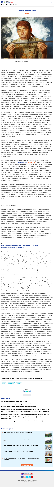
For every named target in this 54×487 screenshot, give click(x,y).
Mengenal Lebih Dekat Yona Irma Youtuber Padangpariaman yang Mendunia (21, 458)
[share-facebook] (24, 391)
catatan (4, 383)
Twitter (27, 477)
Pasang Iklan (24, 480)
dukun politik (11, 383)
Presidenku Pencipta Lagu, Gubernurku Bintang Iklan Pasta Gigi (21, 445)
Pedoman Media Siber (32, 480)
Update (31, 162)
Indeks (15, 4)
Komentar (27, 395)
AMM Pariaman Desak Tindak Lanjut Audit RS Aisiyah (18, 432)
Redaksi (18, 480)
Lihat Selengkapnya (27, 465)
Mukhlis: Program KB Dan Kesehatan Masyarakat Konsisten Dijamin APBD (22, 378)
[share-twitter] (26, 391)
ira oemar (19, 383)
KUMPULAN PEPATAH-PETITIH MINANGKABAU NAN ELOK (19, 439)
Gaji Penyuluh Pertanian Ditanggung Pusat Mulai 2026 (18, 451)
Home (2, 4)
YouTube (33, 477)
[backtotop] (27, 470)
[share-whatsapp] (28, 391)
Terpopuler (9, 4)
